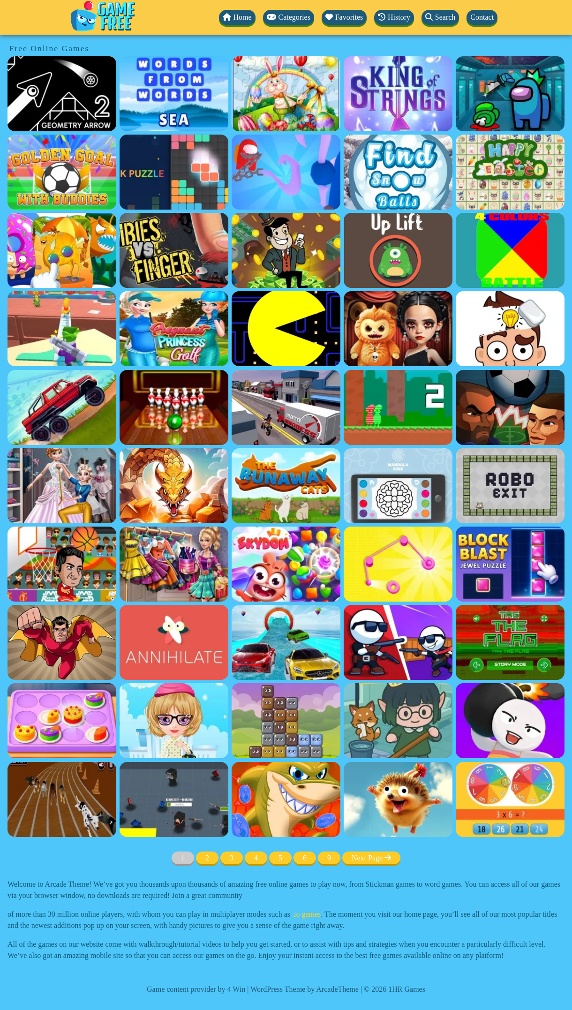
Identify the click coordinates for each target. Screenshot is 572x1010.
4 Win (236, 989)
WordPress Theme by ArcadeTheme (304, 989)
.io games (306, 914)
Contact (482, 17)
